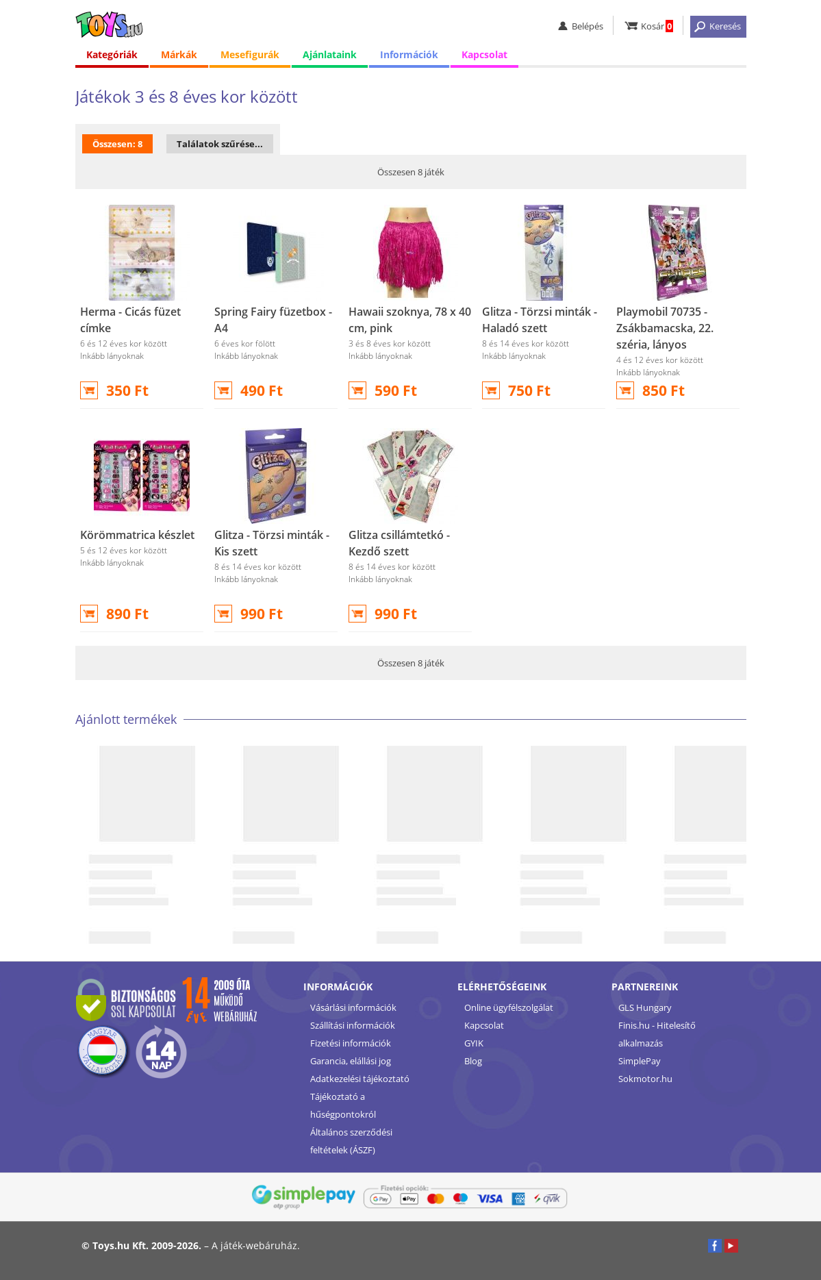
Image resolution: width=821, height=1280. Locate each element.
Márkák (179, 54)
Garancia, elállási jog (350, 1061)
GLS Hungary (645, 1007)
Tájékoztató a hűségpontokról (343, 1105)
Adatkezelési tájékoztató (359, 1078)
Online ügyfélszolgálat (508, 1007)
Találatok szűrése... (220, 144)
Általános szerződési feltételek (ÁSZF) (351, 1141)
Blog (473, 1061)
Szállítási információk (352, 1025)
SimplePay (639, 1061)
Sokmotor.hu (645, 1078)
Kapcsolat (484, 54)
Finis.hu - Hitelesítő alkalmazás (657, 1034)
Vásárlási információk (353, 1007)
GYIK (473, 1043)
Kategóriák (112, 54)
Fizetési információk (350, 1043)
